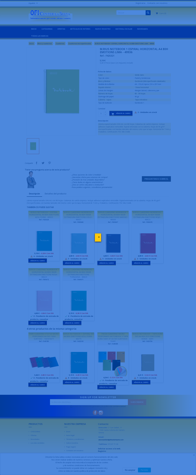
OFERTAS (61, 29)
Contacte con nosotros (157, 3)
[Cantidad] (101, 113)
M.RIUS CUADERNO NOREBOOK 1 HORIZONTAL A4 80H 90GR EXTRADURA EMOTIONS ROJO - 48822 (147, 216)
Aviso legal (70, 435)
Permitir (144, 470)
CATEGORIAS (47, 29)
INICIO (33, 29)
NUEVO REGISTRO (102, 29)
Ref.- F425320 (44, 220)
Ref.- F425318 (78, 341)
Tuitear (43, 162)
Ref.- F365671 (78, 279)
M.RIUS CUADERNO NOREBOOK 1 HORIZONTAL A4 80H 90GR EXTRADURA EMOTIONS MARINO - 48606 (113, 216)
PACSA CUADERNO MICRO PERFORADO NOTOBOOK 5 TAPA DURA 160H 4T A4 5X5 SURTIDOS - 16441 (113, 337)
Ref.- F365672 (44, 279)
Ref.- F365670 (147, 222)
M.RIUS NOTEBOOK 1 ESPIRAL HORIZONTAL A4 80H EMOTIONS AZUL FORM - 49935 (44, 214)
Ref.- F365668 (78, 222)
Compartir (36, 162)
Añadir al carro (120, 114)
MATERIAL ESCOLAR (124, 29)
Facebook (95, 412)
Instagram (100, 412)
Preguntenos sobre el (156, 179)
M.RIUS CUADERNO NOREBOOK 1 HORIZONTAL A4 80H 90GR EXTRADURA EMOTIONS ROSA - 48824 (44, 273)
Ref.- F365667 (113, 222)
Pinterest (49, 162)
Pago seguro (71, 447)
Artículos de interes (80, 29)
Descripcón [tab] (34, 193)
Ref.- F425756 (147, 341)
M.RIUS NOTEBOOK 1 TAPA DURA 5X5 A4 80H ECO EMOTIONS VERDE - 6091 (147, 336)
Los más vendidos (37, 443)
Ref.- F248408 (113, 344)
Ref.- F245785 (44, 341)
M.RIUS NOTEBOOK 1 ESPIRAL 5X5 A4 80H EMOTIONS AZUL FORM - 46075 (78, 336)
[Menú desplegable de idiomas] (33, 3)
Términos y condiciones (75, 439)
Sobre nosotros (72, 443)
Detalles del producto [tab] (55, 193)
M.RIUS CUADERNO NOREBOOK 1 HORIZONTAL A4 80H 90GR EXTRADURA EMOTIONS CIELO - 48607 (79, 216)
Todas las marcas (39, 36)
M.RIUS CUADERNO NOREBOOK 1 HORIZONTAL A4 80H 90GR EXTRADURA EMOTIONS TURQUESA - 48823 (79, 273)
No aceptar (130, 470)
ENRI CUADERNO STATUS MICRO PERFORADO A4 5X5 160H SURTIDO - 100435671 (44, 336)
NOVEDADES (142, 29)
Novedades (35, 439)
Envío (68, 431)
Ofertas (33, 435)
